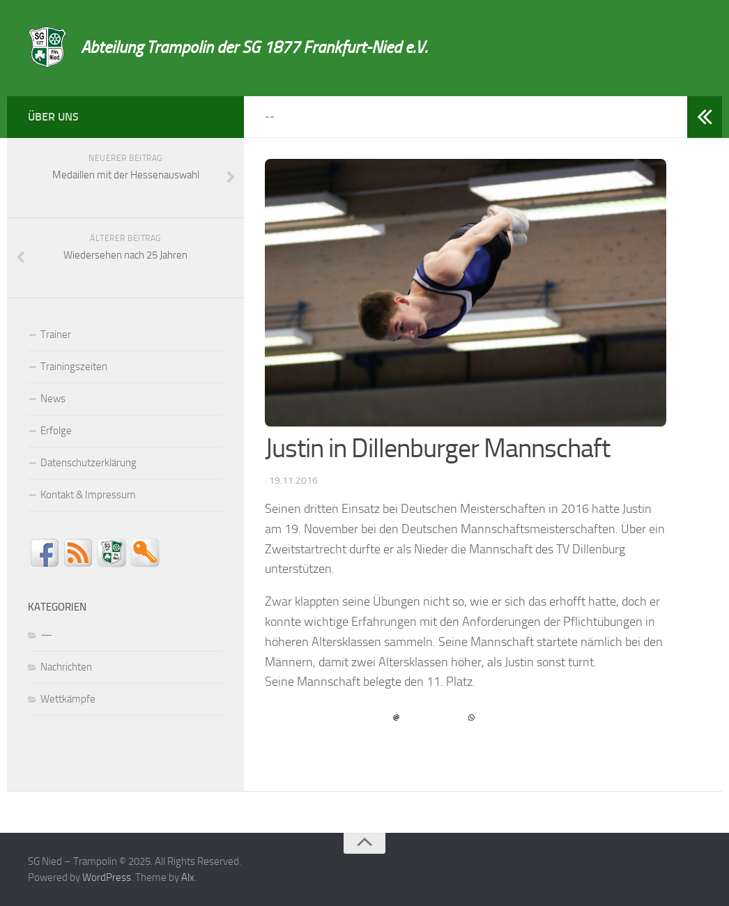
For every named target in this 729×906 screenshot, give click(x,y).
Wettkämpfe (67, 699)
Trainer (55, 334)
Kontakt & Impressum (88, 495)
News (53, 398)
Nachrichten (66, 667)
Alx (187, 877)
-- (270, 116)
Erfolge (56, 430)
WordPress (106, 877)
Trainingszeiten (73, 366)
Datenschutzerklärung (88, 462)
